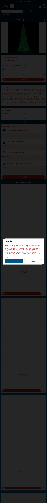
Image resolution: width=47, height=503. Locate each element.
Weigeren (33, 261)
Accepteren (14, 261)
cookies (27, 252)
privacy (23, 252)
